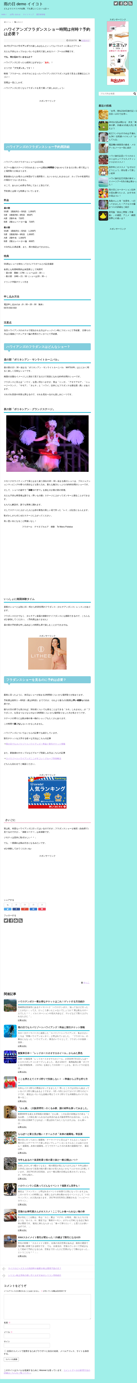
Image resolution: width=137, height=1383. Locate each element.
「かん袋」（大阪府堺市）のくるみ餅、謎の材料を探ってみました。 (53, 1108)
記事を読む (22, 1020)
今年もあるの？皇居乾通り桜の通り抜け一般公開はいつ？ (48, 1160)
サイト (7, 1341)
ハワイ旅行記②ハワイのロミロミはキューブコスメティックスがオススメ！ (122, 159)
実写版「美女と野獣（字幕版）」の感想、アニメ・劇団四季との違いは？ (122, 215)
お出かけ (85, 40)
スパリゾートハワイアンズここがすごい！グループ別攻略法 (33, 758)
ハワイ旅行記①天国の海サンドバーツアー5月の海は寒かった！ (123, 181)
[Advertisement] (47, 120)
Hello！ (4, 14)
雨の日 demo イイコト (23, 4)
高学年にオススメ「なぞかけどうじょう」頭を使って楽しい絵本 (122, 170)
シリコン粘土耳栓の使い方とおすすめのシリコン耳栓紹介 (31, 1276)
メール (8, 1332)
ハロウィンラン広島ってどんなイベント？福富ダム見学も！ (49, 1185)
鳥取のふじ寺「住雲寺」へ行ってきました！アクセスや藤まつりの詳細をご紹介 (122, 204)
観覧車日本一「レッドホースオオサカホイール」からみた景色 (50, 1053)
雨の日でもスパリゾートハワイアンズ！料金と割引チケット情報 (35, 744)
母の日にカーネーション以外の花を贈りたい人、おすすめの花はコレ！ (122, 193)
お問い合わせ (15, 14)
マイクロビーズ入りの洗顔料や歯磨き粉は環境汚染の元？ (31, 1269)
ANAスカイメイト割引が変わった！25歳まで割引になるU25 (49, 1237)
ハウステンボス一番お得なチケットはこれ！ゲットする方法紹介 (51, 1001)
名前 (7, 1323)
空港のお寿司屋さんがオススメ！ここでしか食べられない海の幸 (51, 1211)
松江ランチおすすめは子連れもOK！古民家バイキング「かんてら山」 (122, 136)
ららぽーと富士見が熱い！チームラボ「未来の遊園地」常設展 (50, 1134)
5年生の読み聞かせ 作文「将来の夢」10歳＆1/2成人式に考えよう (123, 125)
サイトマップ (28, 14)
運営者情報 (40, 14)
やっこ (86, 982)
